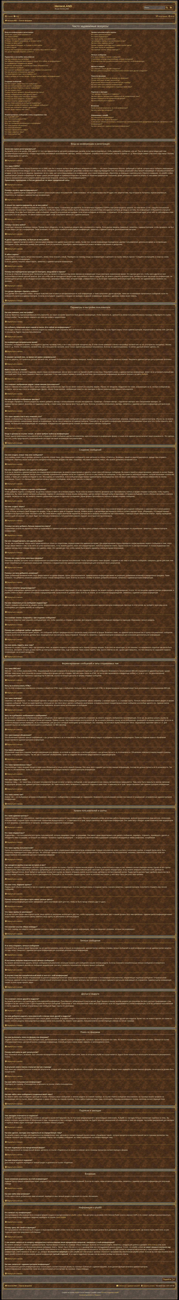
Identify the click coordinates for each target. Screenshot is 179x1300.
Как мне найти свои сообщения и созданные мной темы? (111, 87)
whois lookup (152, 1245)
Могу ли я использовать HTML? (16, 119)
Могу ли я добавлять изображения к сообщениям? (23, 123)
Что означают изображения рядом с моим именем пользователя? (28, 70)
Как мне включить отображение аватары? (20, 72)
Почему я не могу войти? (14, 43)
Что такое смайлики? (12, 121)
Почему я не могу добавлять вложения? (19, 99)
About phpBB (61, 1217)
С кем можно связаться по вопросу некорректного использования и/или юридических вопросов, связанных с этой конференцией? (131, 123)
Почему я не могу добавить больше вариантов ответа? (24, 92)
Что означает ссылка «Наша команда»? (105, 49)
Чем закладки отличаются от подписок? (105, 94)
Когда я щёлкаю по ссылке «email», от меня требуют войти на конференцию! (32, 76)
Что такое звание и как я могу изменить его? (21, 74)
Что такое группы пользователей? (103, 39)
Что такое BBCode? (12, 117)
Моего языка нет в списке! (14, 67)
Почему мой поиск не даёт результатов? (105, 80)
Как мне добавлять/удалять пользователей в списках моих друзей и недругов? (119, 71)
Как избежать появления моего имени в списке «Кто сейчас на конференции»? (33, 61)
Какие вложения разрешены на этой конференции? (109, 108)
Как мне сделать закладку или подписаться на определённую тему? (115, 96)
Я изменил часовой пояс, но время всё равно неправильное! (26, 65)
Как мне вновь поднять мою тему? (17, 109)
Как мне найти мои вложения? (102, 110)
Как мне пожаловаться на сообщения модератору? (23, 103)
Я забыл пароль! (11, 47)
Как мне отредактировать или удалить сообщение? (23, 86)
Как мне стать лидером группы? (102, 43)
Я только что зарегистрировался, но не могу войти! (23, 41)
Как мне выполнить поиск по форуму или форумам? (109, 78)
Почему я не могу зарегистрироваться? (19, 39)
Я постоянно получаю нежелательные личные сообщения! (112, 59)
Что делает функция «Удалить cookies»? (19, 52)
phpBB (143, 374)
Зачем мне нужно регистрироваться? (18, 34)
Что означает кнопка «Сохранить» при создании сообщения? (26, 105)
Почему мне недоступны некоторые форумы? (21, 96)
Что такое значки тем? (13, 134)
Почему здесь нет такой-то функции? (104, 119)
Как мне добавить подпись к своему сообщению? (22, 88)
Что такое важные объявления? (16, 125)
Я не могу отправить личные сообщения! (105, 57)
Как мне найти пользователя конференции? (107, 84)
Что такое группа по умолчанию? (103, 47)
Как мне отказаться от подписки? (103, 100)
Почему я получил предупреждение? (18, 101)
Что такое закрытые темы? (14, 132)
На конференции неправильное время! (19, 63)
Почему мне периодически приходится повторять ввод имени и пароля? (30, 49)
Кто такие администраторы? (101, 34)
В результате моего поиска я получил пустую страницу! (111, 82)
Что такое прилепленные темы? (16, 130)
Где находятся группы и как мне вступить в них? (108, 41)
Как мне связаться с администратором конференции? (110, 126)
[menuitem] (16, 16)
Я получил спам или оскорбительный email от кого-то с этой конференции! (118, 61)
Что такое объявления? (13, 127)
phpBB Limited (76, 1215)
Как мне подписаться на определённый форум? (108, 98)
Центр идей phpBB (133, 1230)
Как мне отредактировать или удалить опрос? (21, 94)
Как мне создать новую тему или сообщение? (21, 84)
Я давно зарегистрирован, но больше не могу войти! (23, 45)
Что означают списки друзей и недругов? (105, 68)
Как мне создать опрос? (13, 90)
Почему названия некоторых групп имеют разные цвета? (111, 45)
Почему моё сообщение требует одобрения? (21, 107)
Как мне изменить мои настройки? (17, 59)
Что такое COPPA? (11, 36)
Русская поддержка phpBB (110, 1292)
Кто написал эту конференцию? (102, 117)
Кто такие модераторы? (99, 36)
